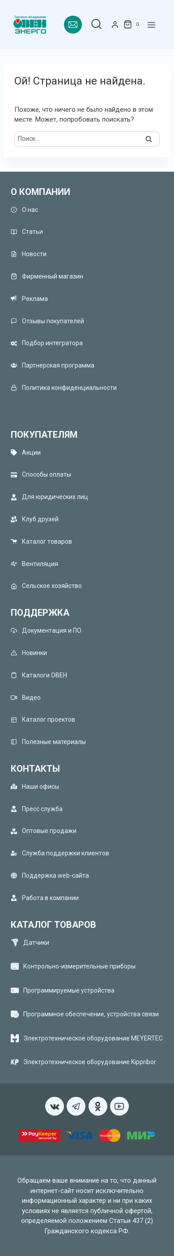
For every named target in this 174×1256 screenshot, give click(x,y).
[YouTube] (119, 1106)
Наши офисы (35, 786)
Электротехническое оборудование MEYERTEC (93, 1038)
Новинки (29, 652)
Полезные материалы (48, 742)
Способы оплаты (41, 474)
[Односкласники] (98, 1106)
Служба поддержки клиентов (60, 853)
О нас (24, 209)
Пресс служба (37, 808)
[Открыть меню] (151, 25)
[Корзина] (132, 25)
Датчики (36, 942)
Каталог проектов (43, 719)
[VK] (54, 1106)
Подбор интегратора (47, 343)
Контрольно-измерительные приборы (79, 966)
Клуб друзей (35, 519)
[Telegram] (76, 1106)
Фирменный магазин (47, 276)
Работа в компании (45, 897)
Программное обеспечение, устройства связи (91, 1014)
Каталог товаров (41, 541)
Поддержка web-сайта (50, 875)
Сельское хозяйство (46, 586)
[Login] (115, 25)
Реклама (29, 298)
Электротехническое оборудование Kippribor (89, 1062)
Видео (26, 697)
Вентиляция (34, 563)
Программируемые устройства (69, 990)
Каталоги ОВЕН (39, 675)
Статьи (27, 232)
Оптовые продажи (43, 831)
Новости (29, 254)
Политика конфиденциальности (64, 387)
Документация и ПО (46, 630)
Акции (26, 452)
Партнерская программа (52, 365)
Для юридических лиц (49, 497)
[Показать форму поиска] (96, 25)
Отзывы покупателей (47, 321)
